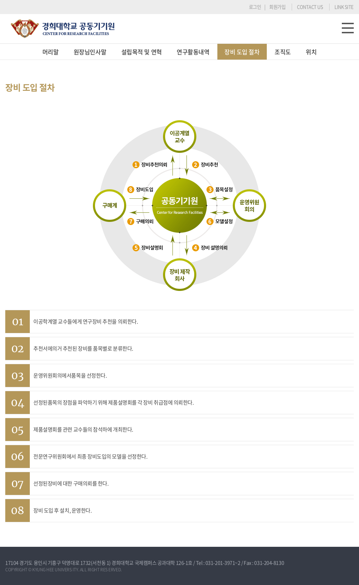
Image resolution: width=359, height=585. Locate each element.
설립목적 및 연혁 (141, 51)
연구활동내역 (193, 51)
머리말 (50, 51)
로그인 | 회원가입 (267, 7)
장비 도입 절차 (241, 51)
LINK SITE (344, 7)
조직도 (283, 51)
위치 (311, 51)
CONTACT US (310, 7)
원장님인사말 (90, 51)
